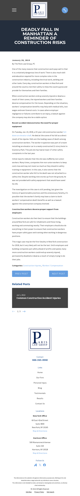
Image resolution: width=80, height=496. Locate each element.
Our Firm (40, 377)
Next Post (58, 274)
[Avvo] (35, 465)
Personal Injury (40, 383)
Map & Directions (40, 431)
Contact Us (40, 403)
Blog (40, 388)
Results (40, 398)
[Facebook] (44, 465)
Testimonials (40, 393)
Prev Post (21, 274)
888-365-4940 (40, 359)
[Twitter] (40, 465)
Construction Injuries (32, 265)
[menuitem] (29, 492)
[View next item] (23, 311)
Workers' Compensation (52, 265)
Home (40, 372)
